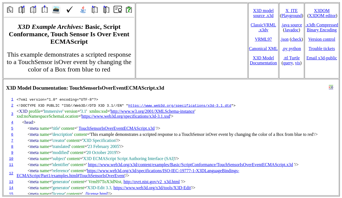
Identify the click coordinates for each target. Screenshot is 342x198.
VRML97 (263, 39)
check (296, 39)
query (288, 63)
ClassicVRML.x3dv (263, 27)
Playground (291, 15)
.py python (291, 48)
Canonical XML (263, 48)
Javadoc (291, 30)
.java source (291, 25)
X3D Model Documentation (263, 60)
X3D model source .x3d (263, 13)
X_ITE (291, 10)
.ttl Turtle (291, 58)
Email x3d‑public (322, 58)
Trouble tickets (322, 48)
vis (297, 63)
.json (284, 39)
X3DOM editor (322, 15)
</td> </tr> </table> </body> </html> (171, 137)
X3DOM (322, 10)
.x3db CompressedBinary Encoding (321, 27)
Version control (321, 39)
